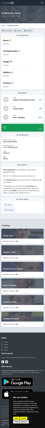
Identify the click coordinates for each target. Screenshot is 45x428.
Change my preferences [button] (21, 422)
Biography (28, 30)
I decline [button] (23, 418)
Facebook (9, 210)
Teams (6, 347)
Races (6, 344)
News (6, 350)
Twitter (8, 205)
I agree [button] (16, 418)
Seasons (18, 30)
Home (3, 25)
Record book (7, 30)
